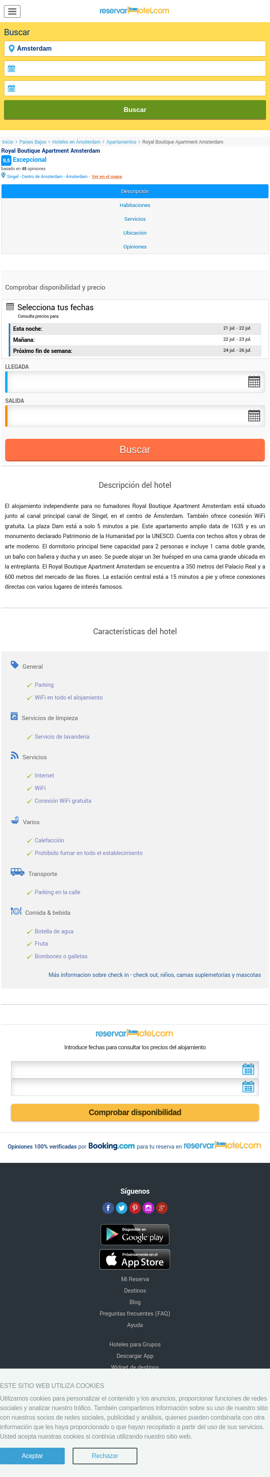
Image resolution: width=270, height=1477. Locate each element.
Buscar (135, 110)
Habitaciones (135, 205)
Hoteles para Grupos (135, 1344)
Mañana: (24, 340)
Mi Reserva (135, 1279)
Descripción (135, 191)
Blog (135, 1302)
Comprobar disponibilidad (135, 1112)
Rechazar (105, 1455)
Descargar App (134, 1356)
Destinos (135, 1291)
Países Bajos (32, 142)
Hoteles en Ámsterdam (76, 142)
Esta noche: (27, 329)
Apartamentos (122, 142)
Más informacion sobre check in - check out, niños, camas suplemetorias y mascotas (155, 975)
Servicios (135, 219)
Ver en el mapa (107, 176)
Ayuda (135, 1325)
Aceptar (32, 1455)
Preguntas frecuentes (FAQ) (135, 1314)
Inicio (7, 142)
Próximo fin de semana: (42, 351)
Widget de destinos (135, 1367)
